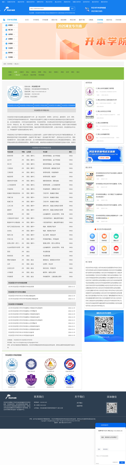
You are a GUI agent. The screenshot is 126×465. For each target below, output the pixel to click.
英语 (8, 251)
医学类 (10, 52)
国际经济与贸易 (12, 181)
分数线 (91, 20)
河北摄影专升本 (93, 290)
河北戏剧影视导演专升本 (93, 298)
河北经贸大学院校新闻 (68, 105)
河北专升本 (89, 267)
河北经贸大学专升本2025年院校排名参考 (21, 335)
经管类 (10, 25)
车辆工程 (10, 197)
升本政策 (45, 20)
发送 (122, 462)
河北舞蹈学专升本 (109, 298)
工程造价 (10, 168)
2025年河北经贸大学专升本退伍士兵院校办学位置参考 (25, 320)
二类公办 (25, 75)
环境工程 (10, 239)
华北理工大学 (12, 387)
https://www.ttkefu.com (116, 430)
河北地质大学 (50, 371)
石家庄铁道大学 (70, 371)
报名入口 (116, 240)
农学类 (10, 34)
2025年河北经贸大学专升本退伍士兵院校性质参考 (24, 326)
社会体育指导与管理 (13, 247)
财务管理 (10, 156)
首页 (5, 64)
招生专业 (109, 20)
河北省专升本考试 (40, 13)
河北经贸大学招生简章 (40, 105)
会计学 (9, 160)
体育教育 (10, 214)
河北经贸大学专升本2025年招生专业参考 (21, 332)
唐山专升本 (58, 2)
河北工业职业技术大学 (109, 100)
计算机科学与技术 (13, 218)
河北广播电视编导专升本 (112, 295)
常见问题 (104, 252)
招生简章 (63, 20)
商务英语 (10, 256)
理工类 (10, 30)
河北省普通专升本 (111, 267)
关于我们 (79, 403)
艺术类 (10, 57)
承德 (62, 72)
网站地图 (82, 421)
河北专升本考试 (97, 306)
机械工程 (10, 201)
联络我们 (105, 449)
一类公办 (16, 64)
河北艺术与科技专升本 (112, 300)
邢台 (44, 72)
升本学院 (100, 20)
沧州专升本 (86, 2)
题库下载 (82, 20)
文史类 (10, 48)
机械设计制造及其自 (13, 193)
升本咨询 (116, 252)
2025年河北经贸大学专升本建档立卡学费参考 (22, 311)
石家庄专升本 (11, 2)
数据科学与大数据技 (13, 222)
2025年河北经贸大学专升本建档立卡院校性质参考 (24, 314)
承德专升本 (67, 2)
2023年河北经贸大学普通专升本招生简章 (21, 286)
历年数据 (92, 252)
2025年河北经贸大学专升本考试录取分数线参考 (23, 299)
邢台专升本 (49, 2)
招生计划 (54, 20)
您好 (99, 449)
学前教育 (10, 276)
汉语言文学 (10, 268)
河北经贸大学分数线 (54, 105)
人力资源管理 (11, 185)
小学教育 (10, 272)
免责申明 (79, 406)
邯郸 (39, 72)
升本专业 (104, 240)
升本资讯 (36, 20)
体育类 (10, 39)
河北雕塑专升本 (113, 278)
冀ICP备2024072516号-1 (65, 422)
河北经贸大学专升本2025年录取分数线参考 (21, 296)
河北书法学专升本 (112, 285)
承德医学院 (106, 134)
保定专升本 (21, 2)
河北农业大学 (50, 387)
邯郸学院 (105, 123)
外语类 (10, 43)
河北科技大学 (69, 387)
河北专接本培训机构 (101, 270)
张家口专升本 (77, 2)
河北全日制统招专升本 (51, 13)
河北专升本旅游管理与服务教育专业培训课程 (100, 303)
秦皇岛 (34, 72)
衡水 (78, 72)
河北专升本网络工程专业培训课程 (107, 275)
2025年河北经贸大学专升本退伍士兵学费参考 (22, 323)
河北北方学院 (106, 111)
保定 (50, 72)
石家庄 (22, 72)
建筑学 (9, 210)
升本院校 (92, 240)
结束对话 (115, 462)
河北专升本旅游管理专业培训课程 (107, 283)
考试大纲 (72, 20)
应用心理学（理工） (13, 243)
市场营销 (10, 189)
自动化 (9, 231)
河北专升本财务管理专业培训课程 (110, 288)
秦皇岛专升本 (31, 2)
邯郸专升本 (40, 2)
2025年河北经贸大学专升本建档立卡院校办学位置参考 (25, 308)
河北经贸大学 (17, 340)
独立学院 (33, 75)
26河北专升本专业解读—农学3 (112, 205)
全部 (15, 72)
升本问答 (118, 20)
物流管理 (10, 176)
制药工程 (10, 235)
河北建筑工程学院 (108, 88)
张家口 (56, 72)
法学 (8, 264)
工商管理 (10, 172)
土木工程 (10, 206)
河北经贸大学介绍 (13, 105)
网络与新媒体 (11, 260)
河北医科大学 (31, 387)
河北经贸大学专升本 (26, 340)
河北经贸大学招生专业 (26, 105)
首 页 (27, 20)
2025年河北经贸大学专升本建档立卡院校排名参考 (24, 317)
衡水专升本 (95, 2)
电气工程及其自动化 (13, 226)
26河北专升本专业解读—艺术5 (112, 184)
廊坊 (72, 72)
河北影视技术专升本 (95, 295)
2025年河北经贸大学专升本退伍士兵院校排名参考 (24, 329)
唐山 (27, 72)
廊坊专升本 (104, 2)
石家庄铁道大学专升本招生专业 (66, 13)
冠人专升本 (99, 267)
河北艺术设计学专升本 (107, 290)
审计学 (9, 164)
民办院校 (41, 75)
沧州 (67, 72)
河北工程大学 (31, 371)
